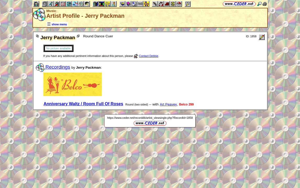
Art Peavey (168, 104)
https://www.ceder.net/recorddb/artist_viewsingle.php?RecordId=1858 (150, 117)
